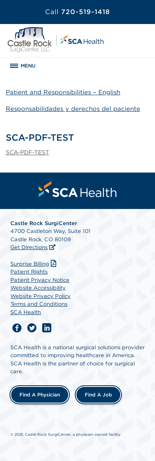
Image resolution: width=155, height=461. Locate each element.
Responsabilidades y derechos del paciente (73, 109)
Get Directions (29, 247)
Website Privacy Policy (40, 296)
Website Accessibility (38, 288)
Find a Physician (39, 394)
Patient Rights (29, 272)
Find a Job (98, 394)
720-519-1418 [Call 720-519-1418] (77, 12)
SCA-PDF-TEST (27, 152)
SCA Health (25, 312)
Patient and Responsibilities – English (63, 92)
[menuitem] (78, 189)
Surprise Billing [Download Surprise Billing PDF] (34, 264)
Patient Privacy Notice (39, 280)
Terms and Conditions (38, 304)
